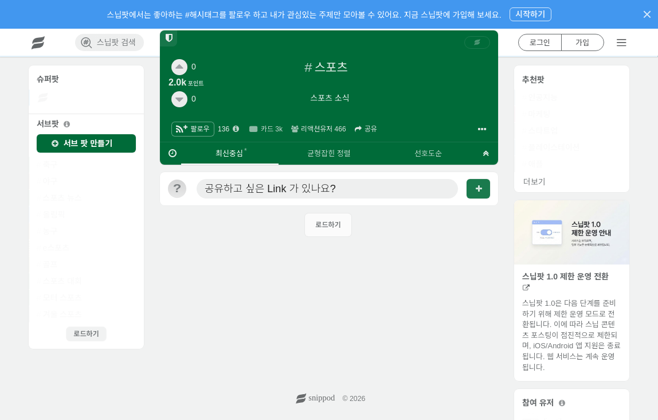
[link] (477, 42)
